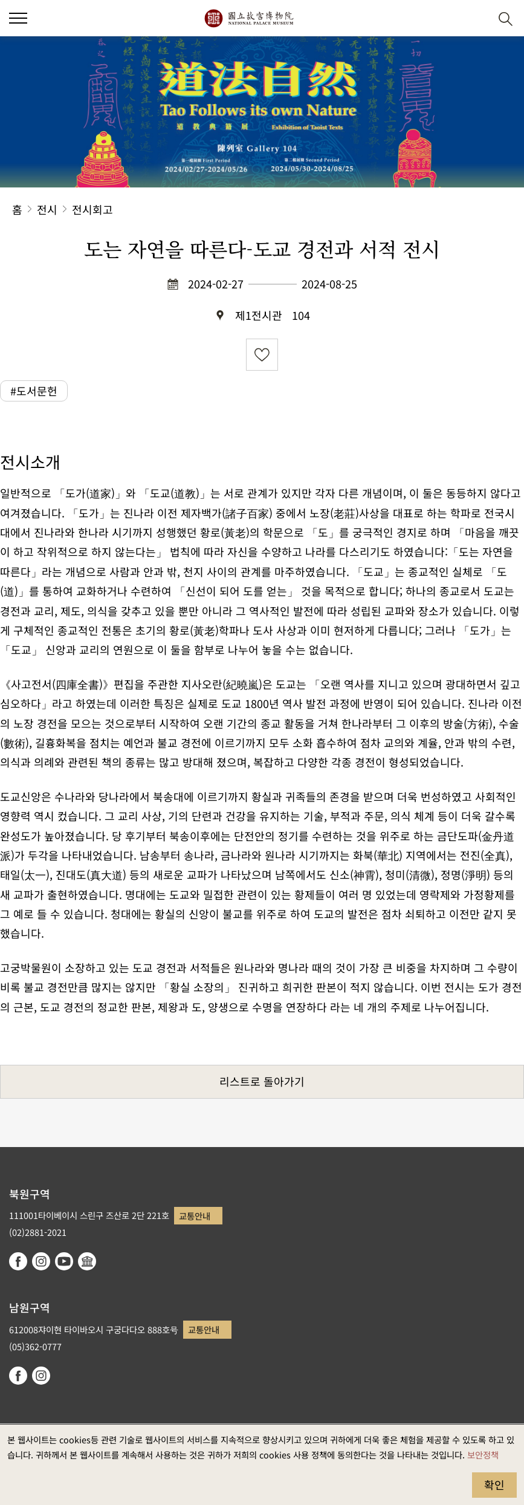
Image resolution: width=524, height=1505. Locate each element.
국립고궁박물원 (248, 18)
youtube (64, 1261)
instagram (41, 1261)
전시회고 (92, 209)
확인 (494, 1484)
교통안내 (194, 1215)
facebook (18, 1261)
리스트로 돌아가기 (262, 1081)
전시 (47, 209)
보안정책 (483, 1454)
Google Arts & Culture (87, 1261)
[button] (18, 18)
